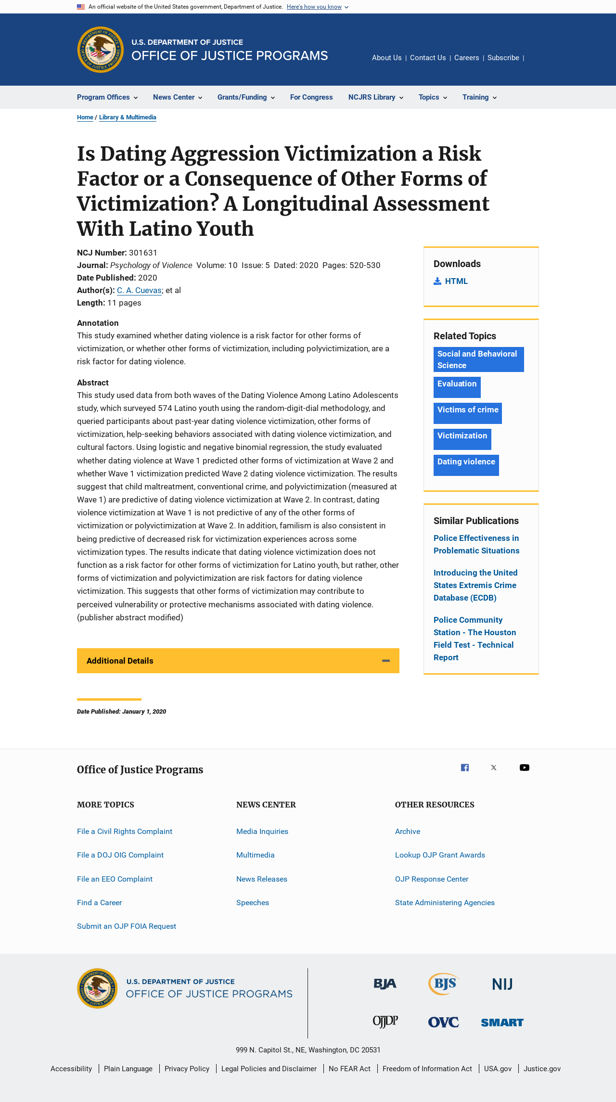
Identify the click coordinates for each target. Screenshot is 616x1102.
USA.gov (498, 1068)
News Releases (261, 878)
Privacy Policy (187, 1068)
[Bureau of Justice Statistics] (444, 997)
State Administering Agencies (445, 902)
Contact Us (428, 57)
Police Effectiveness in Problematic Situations (477, 544)
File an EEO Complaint (115, 878)
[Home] (230, 49)
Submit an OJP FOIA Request (126, 926)
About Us (387, 57)
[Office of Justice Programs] (100, 49)
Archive (407, 831)
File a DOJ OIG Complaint (120, 854)
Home (85, 117)
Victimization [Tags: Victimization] (462, 435)
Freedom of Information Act (427, 1068)
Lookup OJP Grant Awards (440, 854)
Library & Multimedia (127, 117)
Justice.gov (542, 1068)
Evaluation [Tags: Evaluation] (457, 383)
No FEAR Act (350, 1068)
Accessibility (71, 1068)
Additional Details (120, 661)
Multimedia (255, 854)
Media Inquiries (262, 831)
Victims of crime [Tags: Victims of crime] (467, 409)
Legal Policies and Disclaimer (269, 1068)
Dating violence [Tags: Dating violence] (466, 461)
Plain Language (128, 1068)
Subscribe (503, 57)
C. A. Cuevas (139, 290)
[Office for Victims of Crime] (443, 1029)
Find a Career (99, 902)
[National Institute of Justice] (502, 991)
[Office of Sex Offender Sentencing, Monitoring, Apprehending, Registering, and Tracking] (502, 1028)
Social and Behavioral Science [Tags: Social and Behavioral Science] (477, 359)
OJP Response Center (431, 878)
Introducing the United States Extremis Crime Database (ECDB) (476, 585)
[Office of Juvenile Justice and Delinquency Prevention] (385, 1030)
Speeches (252, 902)
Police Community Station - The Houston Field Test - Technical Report (475, 638)
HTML (456, 281)
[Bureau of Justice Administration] (385, 991)
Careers (466, 57)
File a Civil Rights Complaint (124, 831)
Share (539, 64)
